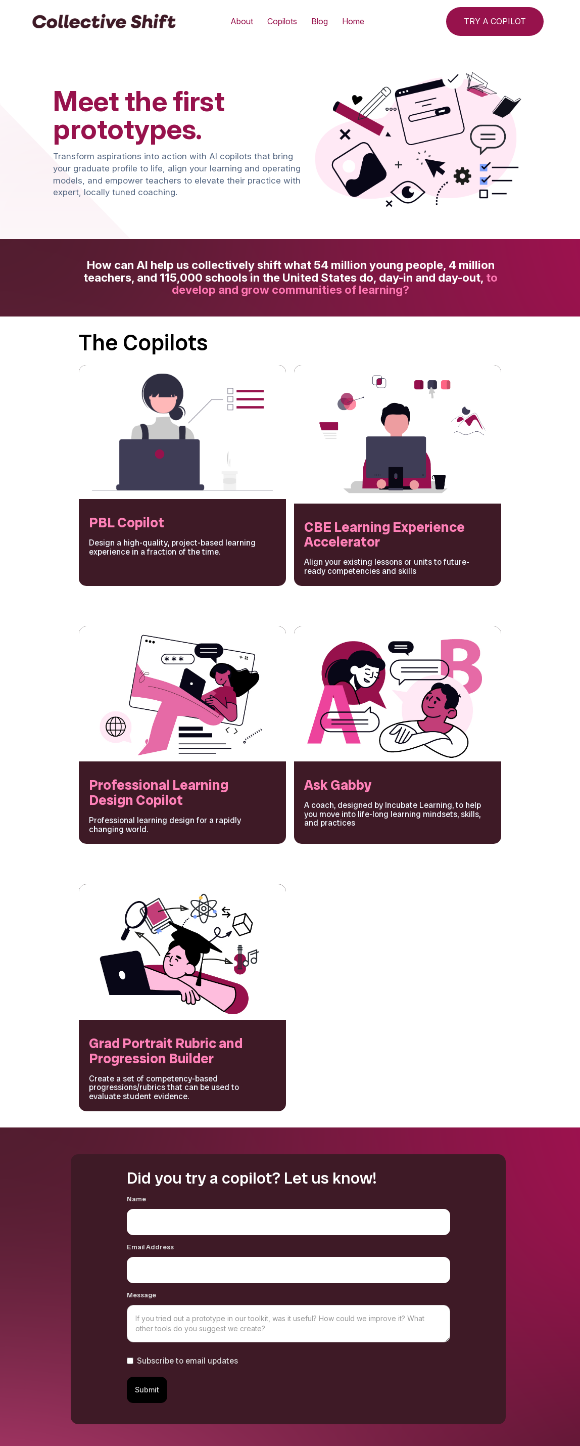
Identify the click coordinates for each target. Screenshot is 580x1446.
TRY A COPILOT (495, 21)
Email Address (150, 1247)
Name (136, 1199)
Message (141, 1295)
